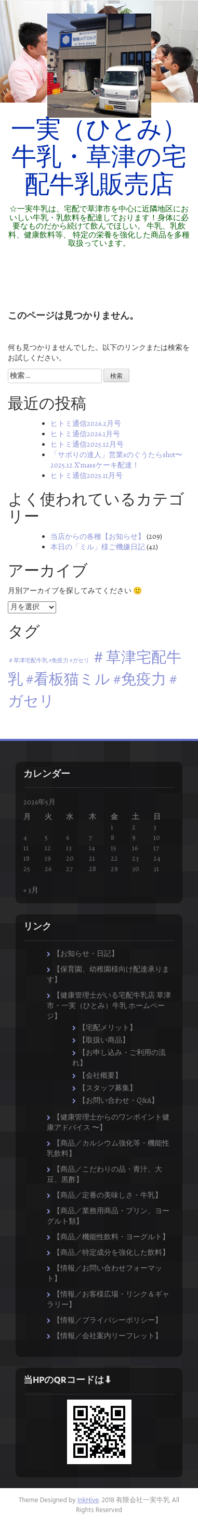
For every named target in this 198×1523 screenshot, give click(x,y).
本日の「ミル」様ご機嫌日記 (97, 547)
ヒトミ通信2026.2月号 (85, 424)
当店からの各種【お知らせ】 (97, 537)
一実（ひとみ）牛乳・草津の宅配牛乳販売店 (99, 158)
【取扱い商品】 (103, 1040)
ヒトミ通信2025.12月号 (87, 444)
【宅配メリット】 (107, 1028)
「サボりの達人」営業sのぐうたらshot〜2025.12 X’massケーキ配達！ (116, 460)
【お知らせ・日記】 (85, 954)
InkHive (88, 1500)
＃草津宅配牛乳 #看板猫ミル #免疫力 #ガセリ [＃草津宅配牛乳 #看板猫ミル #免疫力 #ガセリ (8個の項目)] (94, 679)
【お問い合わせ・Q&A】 (118, 1100)
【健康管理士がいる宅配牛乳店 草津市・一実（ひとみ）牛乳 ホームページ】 (109, 1005)
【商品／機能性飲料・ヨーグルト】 (111, 1237)
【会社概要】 (100, 1075)
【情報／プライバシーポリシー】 (107, 1320)
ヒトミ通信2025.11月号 (86, 476)
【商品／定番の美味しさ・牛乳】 (107, 1195)
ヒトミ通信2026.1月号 (85, 434)
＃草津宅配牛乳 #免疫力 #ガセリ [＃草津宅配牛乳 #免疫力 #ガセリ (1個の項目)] (48, 660)
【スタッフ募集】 (107, 1088)
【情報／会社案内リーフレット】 (107, 1336)
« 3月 (30, 890)
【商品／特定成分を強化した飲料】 (111, 1252)
